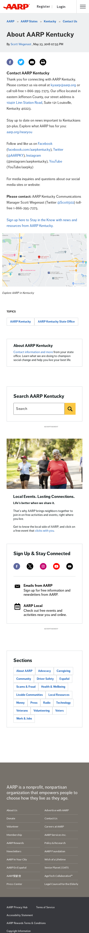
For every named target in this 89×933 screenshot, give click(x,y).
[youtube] (56, 566)
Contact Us (70, 21)
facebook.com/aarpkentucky (29, 149)
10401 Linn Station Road (24, 102)
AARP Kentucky (20, 321)
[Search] (70, 409)
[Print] (43, 62)
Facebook (45, 144)
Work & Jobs (24, 718)
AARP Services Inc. (55, 834)
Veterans (22, 710)
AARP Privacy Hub (17, 907)
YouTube (55, 161)
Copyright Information (19, 931)
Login (61, 7)
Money (20, 703)
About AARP (24, 671)
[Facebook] (10, 62)
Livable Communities (29, 695)
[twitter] (30, 566)
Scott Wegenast (21, 44)
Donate (11, 818)
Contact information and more (33, 352)
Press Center (14, 884)
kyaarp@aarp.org (63, 85)
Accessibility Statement (20, 915)
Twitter (58, 149)
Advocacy (44, 671)
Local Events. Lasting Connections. (44, 496)
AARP (10, 21)
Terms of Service (45, 907)
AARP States (29, 21)
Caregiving (63, 671)
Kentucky (50, 21)
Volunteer (13, 826)
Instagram (33, 155)
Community (23, 679)
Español (64, 679)
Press (33, 703)
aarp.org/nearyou (19, 132)
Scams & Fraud (25, 687)
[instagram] (43, 566)
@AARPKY (16, 155)
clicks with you (44, 531)
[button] (83, 7)
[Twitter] (21, 62)
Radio (46, 703)
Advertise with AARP (56, 810)
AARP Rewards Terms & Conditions (26, 923)
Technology (63, 703)
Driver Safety (45, 679)
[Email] (32, 62)
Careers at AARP (54, 826)
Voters (59, 710)
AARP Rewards (15, 843)
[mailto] (69, 566)
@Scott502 (65, 202)
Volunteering (41, 710)
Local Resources (58, 695)
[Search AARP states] (39, 409)
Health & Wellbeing (53, 687)
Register (43, 6)
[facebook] (16, 566)
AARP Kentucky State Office (56, 321)
